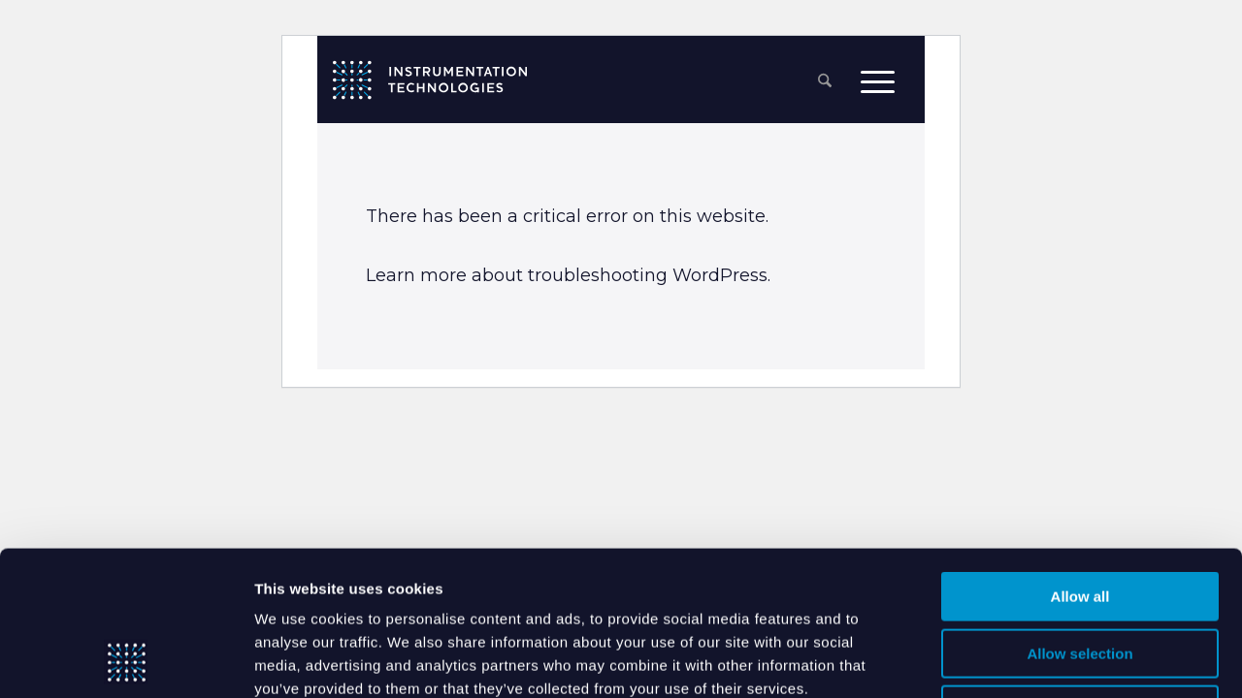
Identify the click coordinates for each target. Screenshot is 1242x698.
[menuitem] (825, 82)
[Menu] (878, 80)
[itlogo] (430, 79)
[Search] (825, 82)
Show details (990, 659)
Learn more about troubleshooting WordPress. (568, 275)
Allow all (1080, 461)
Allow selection (1079, 518)
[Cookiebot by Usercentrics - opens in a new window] (126, 660)
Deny (1080, 574)
